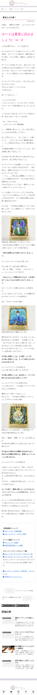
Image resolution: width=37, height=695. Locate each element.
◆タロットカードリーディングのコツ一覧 (18, 554)
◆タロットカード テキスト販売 (14, 534)
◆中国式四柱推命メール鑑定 (13, 545)
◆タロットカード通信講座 (12, 531)
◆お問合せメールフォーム (12, 577)
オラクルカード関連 (8, 605)
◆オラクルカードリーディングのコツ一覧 (18, 557)
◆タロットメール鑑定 (10, 542)
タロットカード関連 (22, 605)
